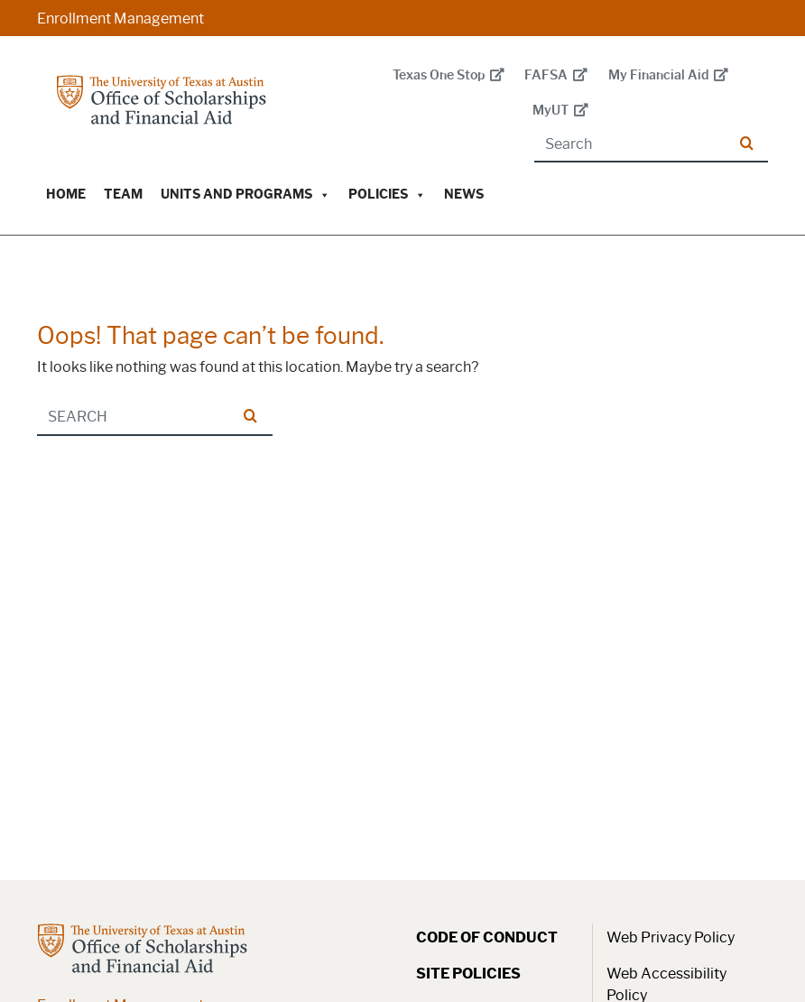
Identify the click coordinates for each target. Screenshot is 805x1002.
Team (123, 194)
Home (66, 194)
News (464, 194)
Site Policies (468, 973)
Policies (387, 194)
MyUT (560, 110)
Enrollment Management (120, 18)
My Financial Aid (668, 75)
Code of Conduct (487, 937)
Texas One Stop (448, 75)
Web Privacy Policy (670, 937)
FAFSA (556, 75)
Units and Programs (245, 194)
